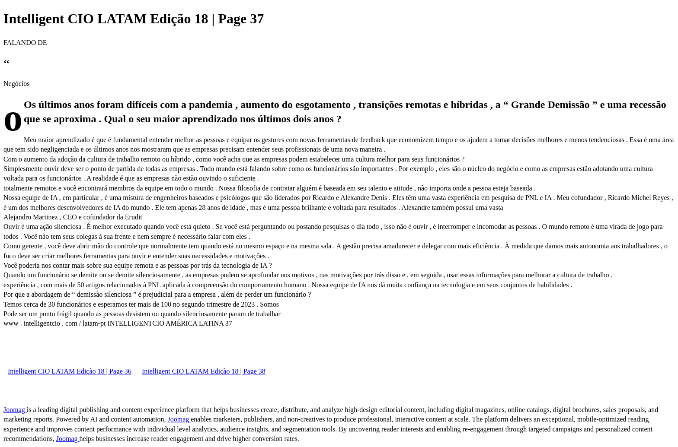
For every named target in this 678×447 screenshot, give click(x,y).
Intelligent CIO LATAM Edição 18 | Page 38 (203, 371)
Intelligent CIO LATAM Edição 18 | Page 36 (69, 371)
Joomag (15, 409)
